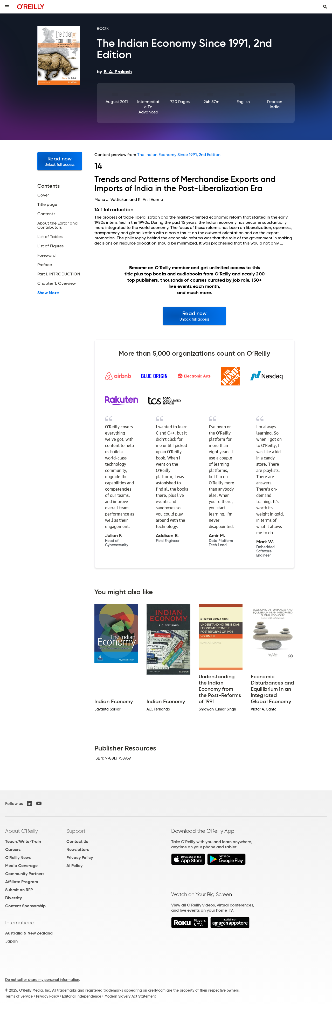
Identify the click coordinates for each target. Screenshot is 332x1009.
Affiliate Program (21, 881)
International (20, 922)
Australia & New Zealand (29, 933)
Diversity (13, 897)
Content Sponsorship (25, 906)
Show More (48, 293)
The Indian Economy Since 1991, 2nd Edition (178, 154)
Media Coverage (21, 865)
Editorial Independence (81, 996)
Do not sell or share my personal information (42, 979)
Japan (11, 941)
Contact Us (77, 841)
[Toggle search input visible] (325, 7)
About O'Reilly (21, 831)
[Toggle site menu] (7, 7)
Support (76, 831)
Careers (12, 849)
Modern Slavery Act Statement (130, 996)
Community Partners (24, 873)
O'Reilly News (18, 857)
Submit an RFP (19, 889)
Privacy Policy (79, 857)
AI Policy (74, 865)
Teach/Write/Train (23, 841)
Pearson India (274, 104)
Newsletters (77, 849)
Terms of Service (19, 996)
